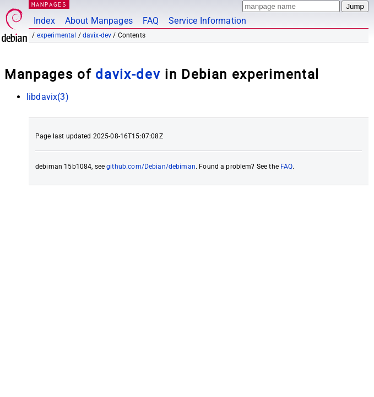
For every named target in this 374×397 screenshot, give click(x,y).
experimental (57, 35)
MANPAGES (49, 4)
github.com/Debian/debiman (151, 166)
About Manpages (99, 20)
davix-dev (97, 35)
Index (44, 20)
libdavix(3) (47, 97)
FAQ (151, 20)
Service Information (207, 20)
